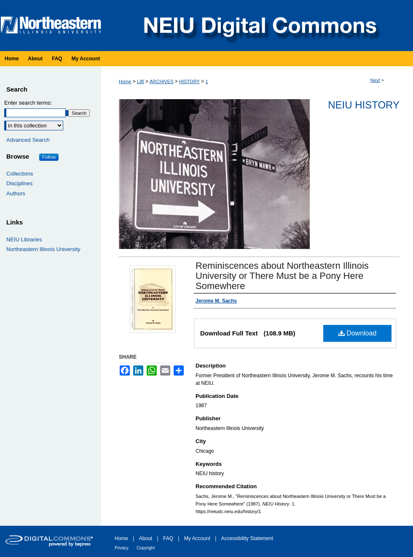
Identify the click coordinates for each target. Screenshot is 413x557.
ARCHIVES (161, 81)
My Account (197, 538)
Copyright (146, 548)
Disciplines (19, 183)
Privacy (122, 548)
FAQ (168, 538)
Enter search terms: (28, 103)
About (145, 538)
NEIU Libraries (24, 239)
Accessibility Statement (247, 538)
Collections (19, 173)
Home (125, 81)
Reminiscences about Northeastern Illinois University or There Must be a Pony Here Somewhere (282, 275)
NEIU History (364, 105)
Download (357, 333)
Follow (49, 157)
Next (375, 80)
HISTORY (189, 81)
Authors (15, 193)
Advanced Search (28, 140)
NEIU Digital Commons (259, 25)
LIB (140, 81)
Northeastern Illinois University (43, 249)
